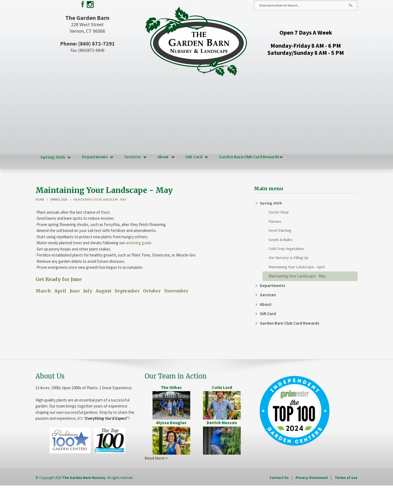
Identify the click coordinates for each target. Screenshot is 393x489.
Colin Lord (222, 389)
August (103, 290)
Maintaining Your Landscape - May (297, 277)
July (87, 290)
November (176, 290)
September (127, 290)
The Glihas (171, 389)
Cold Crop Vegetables (287, 249)
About (161, 157)
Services (131, 157)
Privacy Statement (312, 479)
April (60, 290)
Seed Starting (280, 230)
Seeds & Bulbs (281, 240)
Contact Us (279, 479)
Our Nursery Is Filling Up (289, 259)
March (43, 290)
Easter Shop (279, 212)
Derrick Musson (222, 424)
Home (39, 198)
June (75, 290)
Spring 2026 (52, 157)
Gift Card (192, 157)
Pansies (275, 221)
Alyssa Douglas (171, 424)
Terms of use (346, 479)
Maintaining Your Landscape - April (297, 268)
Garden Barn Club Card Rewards (248, 157)
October (152, 290)
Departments (93, 157)
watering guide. (139, 242)
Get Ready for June (58, 278)
